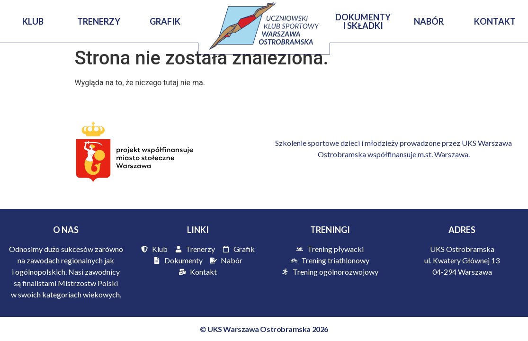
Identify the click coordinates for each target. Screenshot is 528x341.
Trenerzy (99, 21)
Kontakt (495, 21)
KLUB (33, 21)
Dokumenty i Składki (363, 21)
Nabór (429, 21)
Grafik (165, 21)
